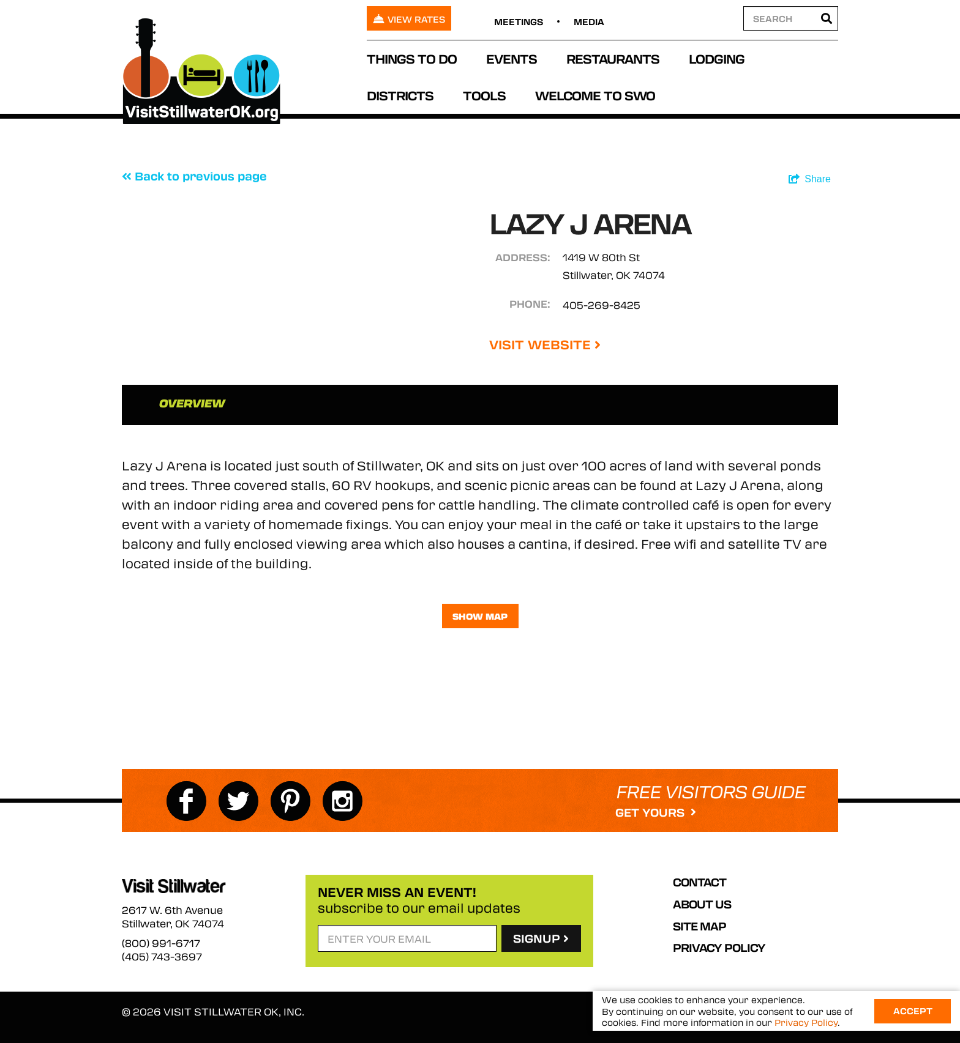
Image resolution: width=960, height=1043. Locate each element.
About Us (702, 904)
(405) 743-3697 (162, 956)
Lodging (716, 58)
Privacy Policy (719, 948)
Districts (400, 95)
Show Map (480, 616)
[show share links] (809, 179)
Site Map (699, 926)
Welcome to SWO (595, 95)
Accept (912, 1010)
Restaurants (612, 58)
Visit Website (545, 344)
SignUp (541, 938)
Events (511, 58)
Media (589, 21)
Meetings (518, 21)
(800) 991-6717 (161, 943)
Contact (699, 882)
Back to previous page (194, 176)
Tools (484, 95)
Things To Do (412, 58)
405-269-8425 (601, 305)
